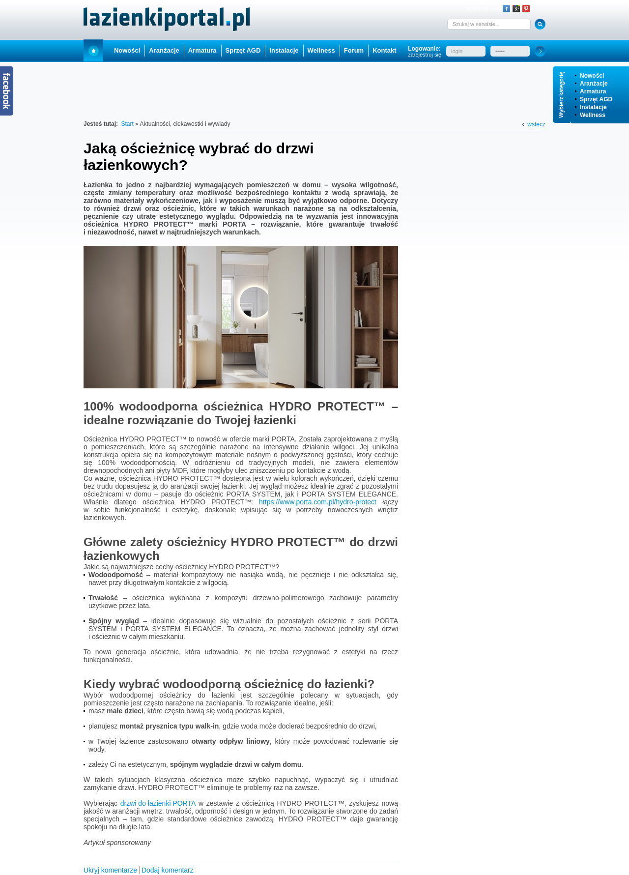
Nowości (592, 75)
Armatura (593, 91)
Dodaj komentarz (168, 870)
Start (93, 50)
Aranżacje (594, 83)
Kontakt (384, 50)
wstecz (536, 124)
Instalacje (593, 107)
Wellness (592, 115)
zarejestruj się (424, 55)
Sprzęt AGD (596, 99)
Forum (354, 50)
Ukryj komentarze (110, 870)
